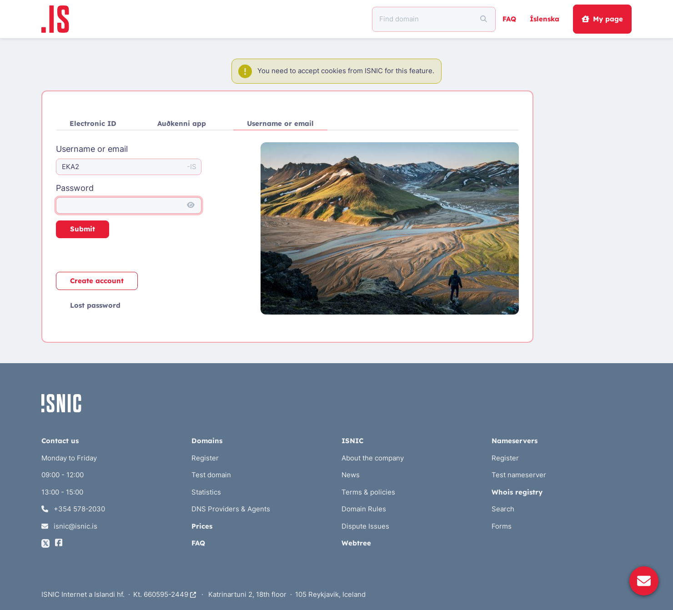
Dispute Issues (365, 526)
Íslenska (544, 19)
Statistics (206, 492)
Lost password (95, 305)
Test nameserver (519, 474)
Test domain (211, 474)
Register (205, 458)
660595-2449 (170, 594)
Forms (502, 526)
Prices (201, 526)
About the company (373, 458)
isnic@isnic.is (69, 526)
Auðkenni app (181, 123)
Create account (97, 280)
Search (503, 509)
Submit (82, 229)
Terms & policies (368, 492)
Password (75, 188)
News (351, 474)
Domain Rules (364, 509)
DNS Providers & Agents (230, 509)
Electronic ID (93, 123)
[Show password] (190, 205)
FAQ (509, 19)
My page (602, 19)
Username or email (280, 123)
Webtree (356, 543)
